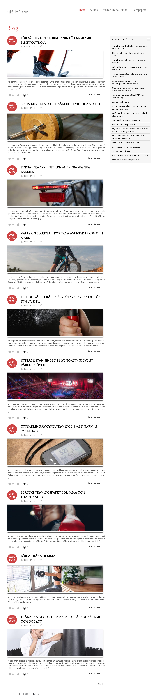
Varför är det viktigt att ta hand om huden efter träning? (130, 114)
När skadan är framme (122, 151)
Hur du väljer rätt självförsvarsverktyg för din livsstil (61, 299)
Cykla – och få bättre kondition (126, 142)
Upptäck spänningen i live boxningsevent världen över (57, 363)
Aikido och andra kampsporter (126, 159)
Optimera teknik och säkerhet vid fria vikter (60, 104)
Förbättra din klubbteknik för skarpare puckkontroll (56, 40)
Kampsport (139, 10)
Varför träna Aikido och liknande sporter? (130, 155)
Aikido (94, 10)
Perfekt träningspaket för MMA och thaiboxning (53, 495)
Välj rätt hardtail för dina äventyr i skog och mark (62, 236)
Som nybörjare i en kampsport (126, 147)
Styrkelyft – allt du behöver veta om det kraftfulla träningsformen (130, 130)
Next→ (101, 683)
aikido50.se (17, 12)
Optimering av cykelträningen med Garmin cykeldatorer (59, 429)
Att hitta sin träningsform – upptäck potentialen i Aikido (128, 137)
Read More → (95, 95)
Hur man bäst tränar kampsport (126, 120)
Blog (12, 28)
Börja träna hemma (38, 556)
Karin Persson (29, 46)
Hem (82, 10)
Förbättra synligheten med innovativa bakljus (55, 170)
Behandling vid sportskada (124, 124)
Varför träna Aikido (115, 10)
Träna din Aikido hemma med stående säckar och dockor (60, 619)
